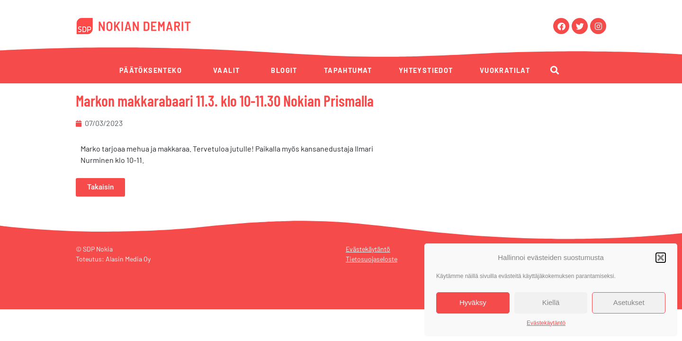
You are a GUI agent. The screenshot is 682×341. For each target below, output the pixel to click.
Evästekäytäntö (546, 323)
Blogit (284, 70)
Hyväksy (472, 302)
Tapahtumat (348, 70)
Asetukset (629, 302)
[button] (660, 257)
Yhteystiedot (426, 70)
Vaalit (226, 70)
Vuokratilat (505, 70)
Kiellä (551, 302)
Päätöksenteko (150, 70)
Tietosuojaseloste (371, 259)
